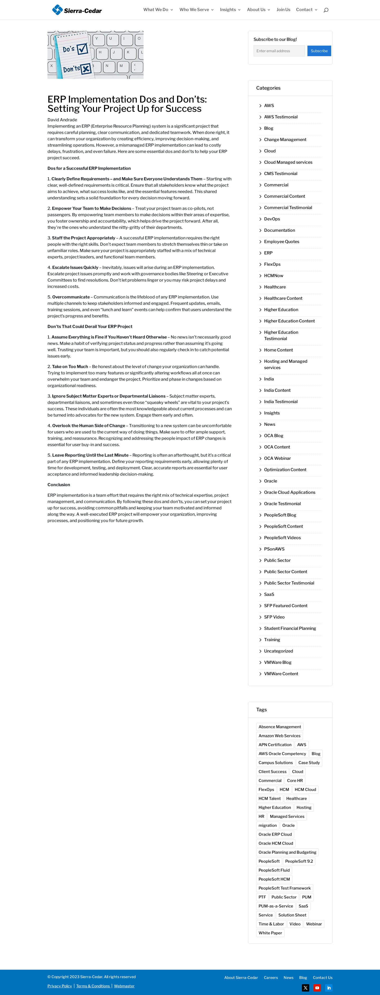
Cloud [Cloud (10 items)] (297, 771)
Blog (268, 128)
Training (272, 639)
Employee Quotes (281, 241)
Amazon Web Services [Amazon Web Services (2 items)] (280, 735)
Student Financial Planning (290, 628)
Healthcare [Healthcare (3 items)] (296, 798)
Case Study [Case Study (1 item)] (309, 762)
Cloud (270, 150)
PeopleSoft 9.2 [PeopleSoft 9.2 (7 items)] (299, 861)
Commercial (276, 184)
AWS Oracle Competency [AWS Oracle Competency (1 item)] (282, 753)
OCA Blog (273, 435)
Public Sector (277, 560)
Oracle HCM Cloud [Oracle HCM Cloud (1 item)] (276, 843)
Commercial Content (284, 196)
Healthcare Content (283, 298)
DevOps (272, 218)
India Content (277, 390)
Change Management (285, 139)
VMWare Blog (278, 662)
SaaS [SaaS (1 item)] (303, 906)
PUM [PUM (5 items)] (306, 897)
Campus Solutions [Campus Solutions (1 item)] (276, 762)
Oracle (270, 481)
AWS (269, 105)
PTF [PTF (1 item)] (262, 897)
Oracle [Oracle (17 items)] (288, 825)
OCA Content (277, 447)
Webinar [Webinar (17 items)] (314, 924)
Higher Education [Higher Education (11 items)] (275, 807)
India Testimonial (281, 401)
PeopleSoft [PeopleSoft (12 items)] (269, 861)
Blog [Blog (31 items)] (316, 753)
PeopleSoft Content (283, 526)
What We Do (155, 10)
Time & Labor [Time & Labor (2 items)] (271, 924)
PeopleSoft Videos (282, 537)
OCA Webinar (277, 458)
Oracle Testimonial (282, 503)
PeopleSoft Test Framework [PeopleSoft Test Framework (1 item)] (285, 888)
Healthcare (275, 286)
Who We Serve (194, 10)
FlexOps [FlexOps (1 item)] (266, 789)
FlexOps (272, 264)
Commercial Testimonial (288, 207)
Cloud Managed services (288, 162)
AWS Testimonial (281, 116)
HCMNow (273, 275)
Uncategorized (278, 651)
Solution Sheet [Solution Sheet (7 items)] (292, 915)
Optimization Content (285, 469)
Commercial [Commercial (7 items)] (270, 780)
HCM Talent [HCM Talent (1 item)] (270, 798)
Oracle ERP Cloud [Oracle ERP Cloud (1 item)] (275, 834)
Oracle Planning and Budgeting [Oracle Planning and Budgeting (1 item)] (287, 852)
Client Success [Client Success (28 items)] (273, 771)
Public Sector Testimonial (289, 583)
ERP (268, 252)
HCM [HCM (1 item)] (284, 789)
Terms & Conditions (93, 986)
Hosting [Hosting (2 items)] (304, 807)
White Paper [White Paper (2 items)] (270, 933)
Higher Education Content (289, 320)
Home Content (278, 349)
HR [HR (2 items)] (261, 816)
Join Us (283, 10)
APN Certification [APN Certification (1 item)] (275, 744)
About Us (256, 10)
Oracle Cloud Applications (289, 492)
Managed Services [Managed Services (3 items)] (287, 816)
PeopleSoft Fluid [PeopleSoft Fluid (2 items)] (274, 870)
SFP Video (274, 617)
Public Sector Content (285, 571)
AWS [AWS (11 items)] (301, 744)
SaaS (269, 594)
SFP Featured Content (285, 605)
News (269, 424)
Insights (228, 10)
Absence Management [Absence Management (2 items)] (280, 726)
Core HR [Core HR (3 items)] (295, 780)
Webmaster (124, 986)
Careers (271, 978)
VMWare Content (281, 673)
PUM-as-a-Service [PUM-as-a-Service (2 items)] (276, 906)
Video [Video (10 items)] (295, 924)
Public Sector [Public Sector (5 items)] (284, 897)
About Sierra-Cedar (241, 978)
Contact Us (322, 978)
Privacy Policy (60, 986)
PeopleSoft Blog (280, 515)
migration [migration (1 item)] (268, 825)
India (269, 378)
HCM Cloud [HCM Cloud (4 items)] (305, 789)
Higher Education (281, 309)
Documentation (279, 230)
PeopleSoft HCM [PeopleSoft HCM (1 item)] (274, 879)
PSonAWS (274, 549)
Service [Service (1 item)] (266, 915)
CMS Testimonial (280, 173)
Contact (304, 10)
